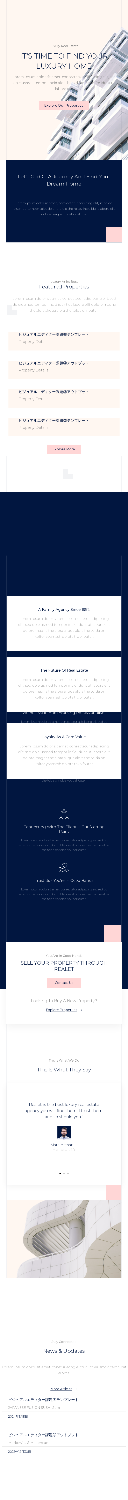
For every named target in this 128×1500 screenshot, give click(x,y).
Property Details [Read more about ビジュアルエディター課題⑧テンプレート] (34, 341)
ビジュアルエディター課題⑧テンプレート (54, 334)
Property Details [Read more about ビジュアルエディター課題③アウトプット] (34, 399)
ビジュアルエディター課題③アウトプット (54, 392)
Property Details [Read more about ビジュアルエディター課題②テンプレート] (34, 427)
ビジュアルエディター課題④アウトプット (54, 363)
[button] (60, 1173)
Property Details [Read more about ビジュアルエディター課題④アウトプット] (34, 370)
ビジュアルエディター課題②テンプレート (54, 420)
